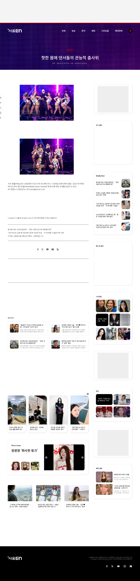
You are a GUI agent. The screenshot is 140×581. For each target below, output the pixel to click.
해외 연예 (99, 468)
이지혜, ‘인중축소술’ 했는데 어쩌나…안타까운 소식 (25, 236)
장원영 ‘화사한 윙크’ (24, 450)
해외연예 (118, 30)
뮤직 (83, 30)
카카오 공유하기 (47, 249)
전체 (63, 30)
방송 (73, 30)
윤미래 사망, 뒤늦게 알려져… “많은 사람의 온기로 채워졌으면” (30, 229)
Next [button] (82, 457)
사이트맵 (125, 557)
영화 (93, 30)
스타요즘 (105, 30)
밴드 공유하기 (58, 249)
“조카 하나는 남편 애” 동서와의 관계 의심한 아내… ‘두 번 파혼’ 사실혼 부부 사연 (36, 232)
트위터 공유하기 (42, 249)
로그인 (130, 557)
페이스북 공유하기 (38, 249)
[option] (64, 457)
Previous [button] (46, 457)
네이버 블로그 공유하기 (52, 249)
